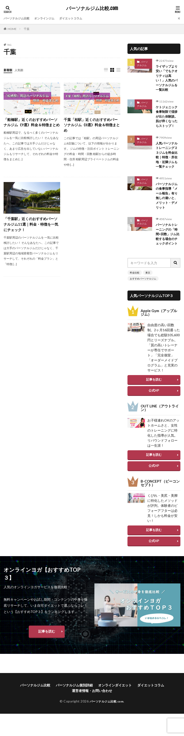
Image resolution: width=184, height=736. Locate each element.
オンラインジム (50, 18)
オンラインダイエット (115, 700)
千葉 (26, 29)
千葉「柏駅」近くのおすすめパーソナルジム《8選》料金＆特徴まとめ (92, 126)
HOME (12, 29)
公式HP (154, 405)
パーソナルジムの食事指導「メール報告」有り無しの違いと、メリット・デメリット (167, 202)
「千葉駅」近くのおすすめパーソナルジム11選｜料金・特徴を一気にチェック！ (31, 226)
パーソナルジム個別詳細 (74, 700)
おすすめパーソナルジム (143, 293)
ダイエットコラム (80, 18)
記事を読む (154, 394)
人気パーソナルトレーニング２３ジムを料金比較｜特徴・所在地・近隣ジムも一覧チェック (167, 160)
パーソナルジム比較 (19, 18)
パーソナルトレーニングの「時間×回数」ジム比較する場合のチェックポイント (167, 245)
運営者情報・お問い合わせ (92, 705)
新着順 (9, 70)
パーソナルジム (142, 63)
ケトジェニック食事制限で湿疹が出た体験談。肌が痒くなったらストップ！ (167, 120)
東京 (147, 287)
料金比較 (134, 287)
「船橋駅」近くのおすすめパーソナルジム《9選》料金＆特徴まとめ (31, 126)
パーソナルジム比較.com (92, 8)
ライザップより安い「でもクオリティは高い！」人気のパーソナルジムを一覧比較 (167, 79)
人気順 (21, 70)
